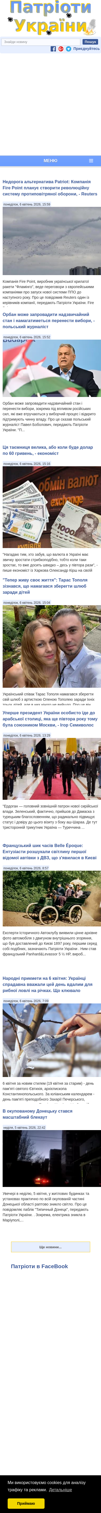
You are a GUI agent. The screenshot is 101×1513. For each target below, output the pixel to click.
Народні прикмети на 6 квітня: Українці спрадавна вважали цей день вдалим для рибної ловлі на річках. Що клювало (48, 984)
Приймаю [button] (26, 1503)
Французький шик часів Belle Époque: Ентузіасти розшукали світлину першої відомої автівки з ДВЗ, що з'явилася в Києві (50, 851)
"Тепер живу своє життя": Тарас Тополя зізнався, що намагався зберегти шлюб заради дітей (45, 586)
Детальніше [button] (60, 1490)
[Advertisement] (49, 104)
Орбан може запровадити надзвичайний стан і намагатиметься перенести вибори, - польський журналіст (49, 320)
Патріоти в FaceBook (39, 1266)
